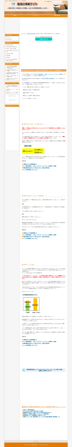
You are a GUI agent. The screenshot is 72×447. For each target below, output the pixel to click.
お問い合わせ (9, 39)
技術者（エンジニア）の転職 (12, 92)
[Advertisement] (36, 26)
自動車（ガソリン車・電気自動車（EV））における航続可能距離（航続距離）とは (41, 416)
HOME (14, 15)
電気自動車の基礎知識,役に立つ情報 (33, 33)
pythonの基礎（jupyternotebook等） (12, 51)
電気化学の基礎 (10, 44)
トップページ (23, 33)
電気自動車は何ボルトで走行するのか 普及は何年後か (36, 167)
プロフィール (9, 37)
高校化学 (8, 57)
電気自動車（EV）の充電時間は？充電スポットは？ (34, 415)
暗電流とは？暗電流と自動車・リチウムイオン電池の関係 (36, 413)
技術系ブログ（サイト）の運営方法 (12, 90)
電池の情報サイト (36, 444)
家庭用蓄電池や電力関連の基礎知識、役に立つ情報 (12, 73)
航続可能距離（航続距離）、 (49, 78)
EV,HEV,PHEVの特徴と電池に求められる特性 (33, 411)
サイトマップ (36, 441)
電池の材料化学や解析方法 (12, 46)
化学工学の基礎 (10, 53)
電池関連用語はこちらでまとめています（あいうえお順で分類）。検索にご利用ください (45, 370)
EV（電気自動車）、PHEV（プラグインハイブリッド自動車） (49, 74)
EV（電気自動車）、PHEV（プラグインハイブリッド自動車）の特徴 (39, 166)
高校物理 (8, 55)
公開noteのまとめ (44, 39)
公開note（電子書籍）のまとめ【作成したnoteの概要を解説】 (12, 86)
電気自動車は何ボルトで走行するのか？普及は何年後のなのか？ (37, 412)
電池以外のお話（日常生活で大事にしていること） (12, 79)
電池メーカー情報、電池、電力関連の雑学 (12, 76)
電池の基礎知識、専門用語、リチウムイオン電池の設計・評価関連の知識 (12, 67)
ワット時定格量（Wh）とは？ (30, 169)
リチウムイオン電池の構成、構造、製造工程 (12, 60)
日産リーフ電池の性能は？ (29, 409)
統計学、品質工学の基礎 (11, 48)
